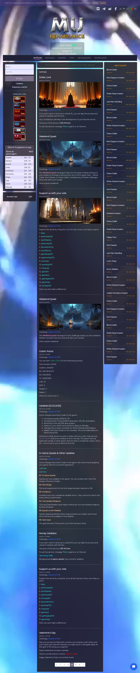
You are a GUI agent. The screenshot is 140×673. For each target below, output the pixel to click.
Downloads (100, 58)
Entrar (19, 78)
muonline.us (46, 251)
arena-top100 (46, 244)
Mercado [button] (50, 58)
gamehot (45, 275)
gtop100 (45, 272)
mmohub (45, 261)
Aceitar (95, 3)
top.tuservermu (47, 247)
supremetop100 (47, 258)
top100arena (46, 240)
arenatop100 (47, 265)
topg (43, 233)
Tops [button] (72, 58)
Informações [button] (84, 58)
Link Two (42, 472)
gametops (46, 282)
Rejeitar (102, 3)
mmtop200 (46, 286)
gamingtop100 (48, 279)
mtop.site (45, 268)
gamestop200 (47, 254)
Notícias (38, 58)
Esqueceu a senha (19, 87)
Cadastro (19, 84)
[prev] (57, 665)
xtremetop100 (47, 236)
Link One (43, 468)
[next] (83, 665)
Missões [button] (62, 58)
